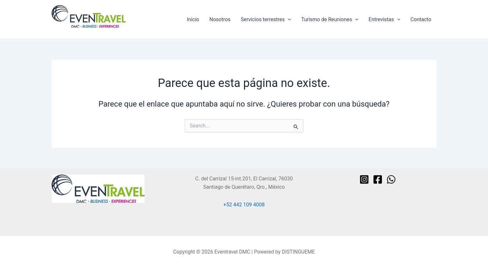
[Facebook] (378, 179)
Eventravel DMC (70, 31)
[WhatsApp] (391, 179)
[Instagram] (364, 179)
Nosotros (220, 19)
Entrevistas (384, 19)
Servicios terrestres (266, 19)
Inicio (193, 19)
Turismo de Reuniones (329, 19)
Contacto (420, 19)
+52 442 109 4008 (244, 205)
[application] (288, 19)
